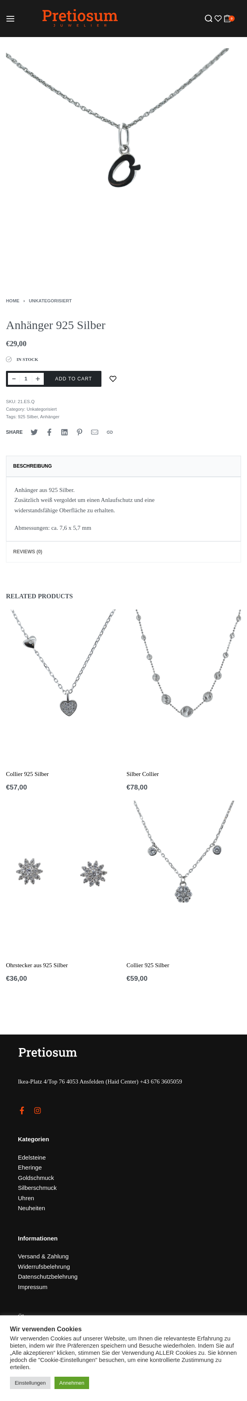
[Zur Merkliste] (113, 379)
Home (12, 300)
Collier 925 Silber (27, 774)
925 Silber (28, 416)
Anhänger (50, 416)
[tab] (123, 466)
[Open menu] (10, 19)
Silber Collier (142, 774)
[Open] (217, 18)
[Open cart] (229, 18)
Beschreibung (32, 466)
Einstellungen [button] (30, 1383)
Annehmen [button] (71, 1383)
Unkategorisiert (50, 300)
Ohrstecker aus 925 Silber (37, 965)
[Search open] (208, 18)
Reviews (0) (27, 552)
